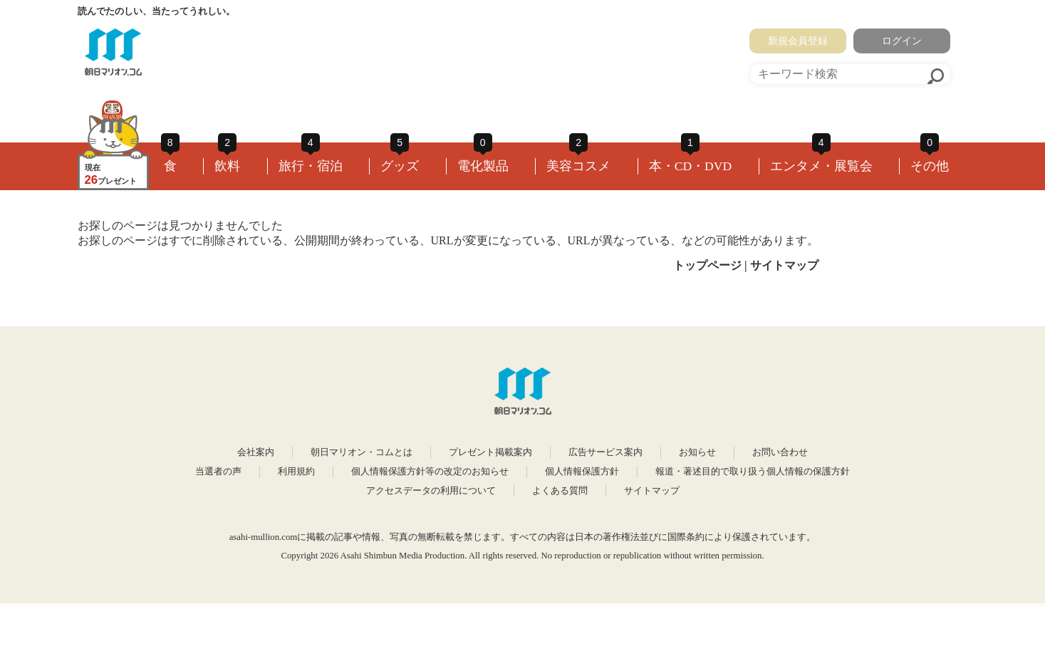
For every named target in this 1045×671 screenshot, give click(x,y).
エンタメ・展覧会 (821, 166)
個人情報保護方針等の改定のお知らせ (430, 472)
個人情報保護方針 (582, 472)
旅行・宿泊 (311, 166)
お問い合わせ (780, 452)
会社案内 (255, 452)
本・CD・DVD (690, 166)
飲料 (227, 166)
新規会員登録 (798, 40)
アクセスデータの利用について (431, 491)
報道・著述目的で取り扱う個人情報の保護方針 (752, 472)
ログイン (902, 40)
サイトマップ (784, 265)
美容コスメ (578, 166)
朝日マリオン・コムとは (361, 452)
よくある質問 (560, 491)
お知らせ (697, 452)
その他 (929, 166)
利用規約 (296, 472)
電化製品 (483, 166)
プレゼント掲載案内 (490, 452)
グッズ (399, 166)
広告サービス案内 (605, 452)
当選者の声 (218, 472)
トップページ (707, 265)
